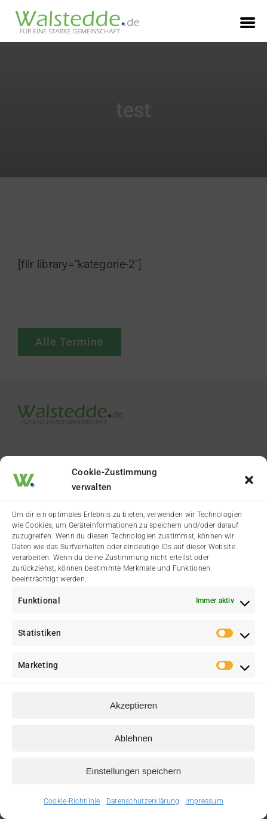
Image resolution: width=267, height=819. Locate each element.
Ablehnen (133, 738)
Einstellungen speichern (133, 771)
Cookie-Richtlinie (72, 801)
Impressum (204, 801)
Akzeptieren (133, 705)
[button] (249, 480)
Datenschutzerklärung (143, 801)
